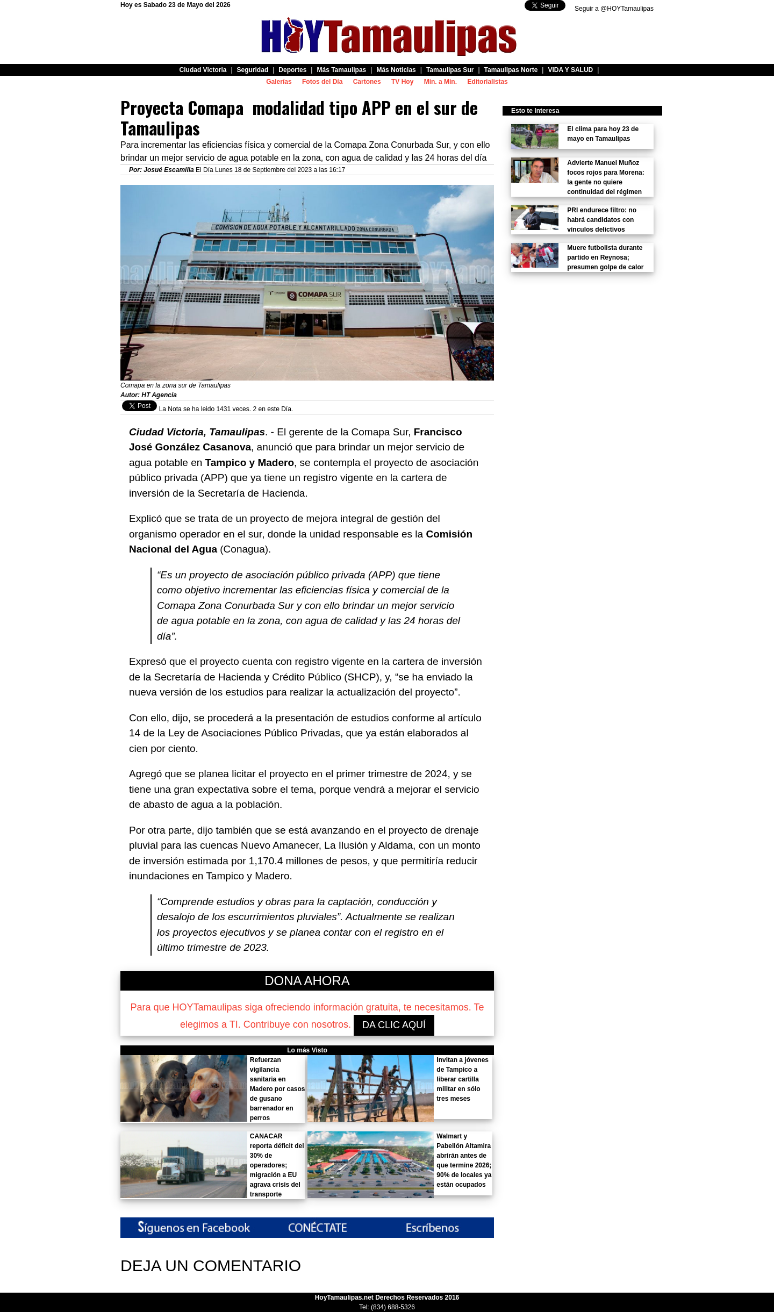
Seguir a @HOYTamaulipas (614, 8)
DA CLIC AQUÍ (394, 1025)
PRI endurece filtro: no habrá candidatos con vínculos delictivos (601, 219)
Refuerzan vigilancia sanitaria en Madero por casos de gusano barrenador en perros (277, 1089)
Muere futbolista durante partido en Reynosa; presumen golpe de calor (605, 257)
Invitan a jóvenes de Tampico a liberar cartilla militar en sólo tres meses (462, 1079)
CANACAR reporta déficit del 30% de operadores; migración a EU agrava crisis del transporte (277, 1165)
